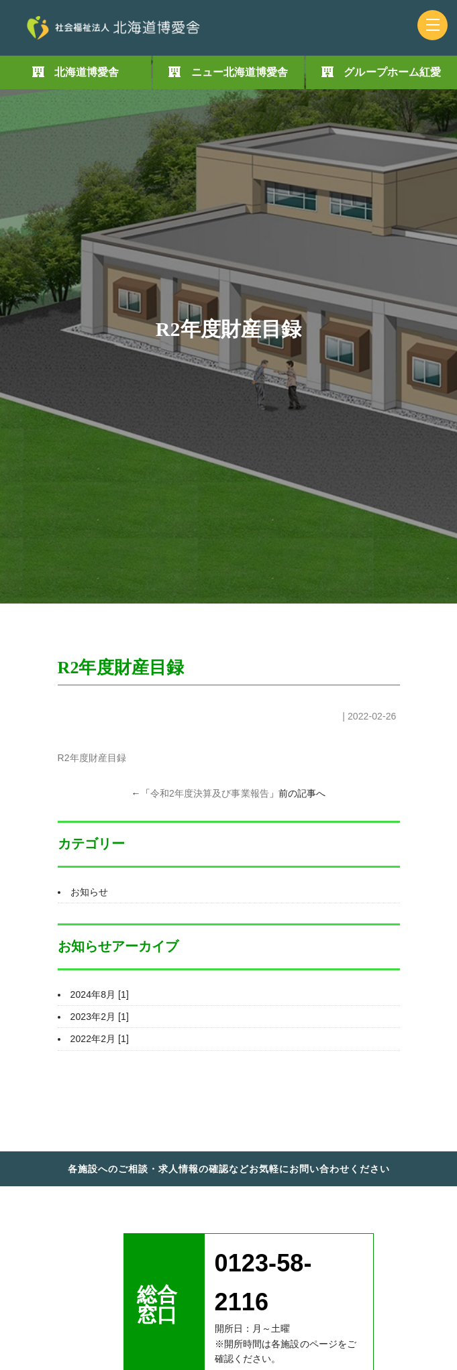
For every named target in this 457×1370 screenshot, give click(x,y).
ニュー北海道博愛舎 (240, 72)
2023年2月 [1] (100, 1016)
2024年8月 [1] (100, 994)
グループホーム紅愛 (392, 72)
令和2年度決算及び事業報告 (209, 793)
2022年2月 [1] (100, 1038)
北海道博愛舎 (86, 72)
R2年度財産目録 (92, 757)
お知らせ (89, 892)
